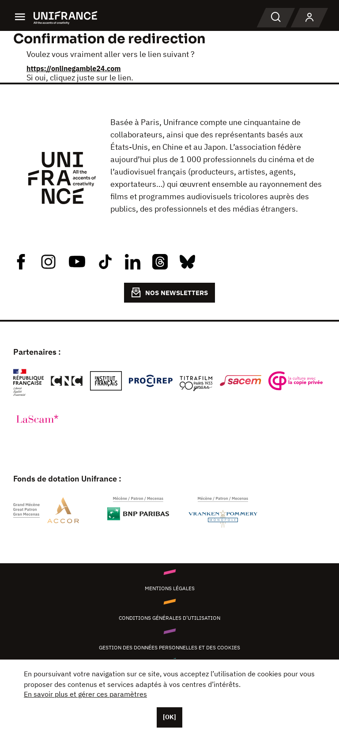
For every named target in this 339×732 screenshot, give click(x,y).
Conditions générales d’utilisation (169, 617)
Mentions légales (170, 588)
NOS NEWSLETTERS (169, 292)
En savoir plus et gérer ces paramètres (85, 694)
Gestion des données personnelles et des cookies (169, 647)
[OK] (169, 717)
